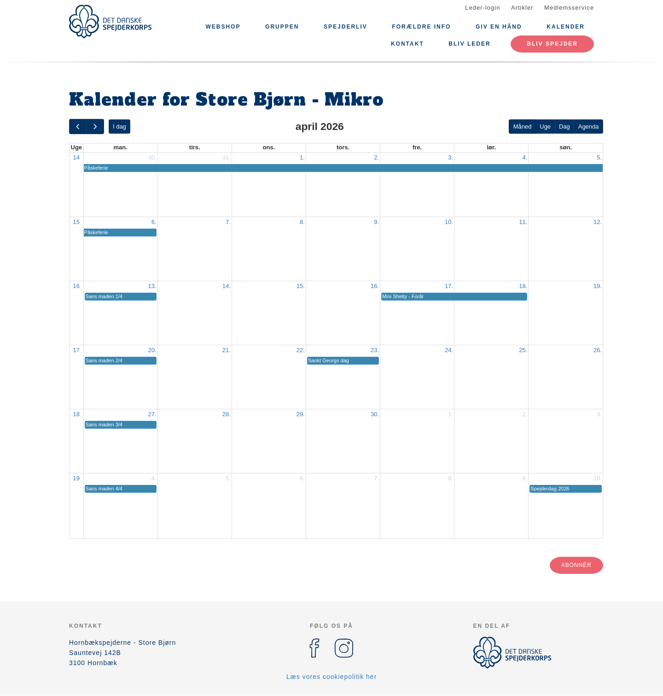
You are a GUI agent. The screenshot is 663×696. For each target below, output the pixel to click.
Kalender (566, 27)
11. (523, 221)
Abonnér (576, 565)
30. (152, 157)
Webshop (222, 27)
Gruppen (282, 27)
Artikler (522, 7)
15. (301, 286)
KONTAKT (407, 44)
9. (376, 221)
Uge (545, 126)
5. (599, 157)
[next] (95, 126)
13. (152, 286)
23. (375, 350)
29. (301, 414)
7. (228, 221)
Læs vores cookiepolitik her (331, 676)
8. (302, 221)
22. (301, 350)
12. (597, 221)
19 (76, 478)
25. (523, 350)
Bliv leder (469, 44)
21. (226, 350)
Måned (522, 126)
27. (152, 414)
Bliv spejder (552, 44)
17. (449, 286)
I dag (119, 126)
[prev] (78, 126)
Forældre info (421, 27)
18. (523, 286)
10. (449, 221)
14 (76, 157)
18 (76, 414)
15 (76, 221)
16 (76, 286)
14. (226, 286)
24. (449, 350)
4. (524, 157)
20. (152, 350)
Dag (564, 126)
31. (226, 157)
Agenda (588, 126)
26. (597, 350)
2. (376, 157)
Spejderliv (345, 27)
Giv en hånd (499, 27)
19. (597, 286)
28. (226, 414)
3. (450, 157)
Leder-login (482, 7)
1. (302, 157)
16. (375, 286)
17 (76, 350)
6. (154, 221)
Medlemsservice (569, 7)
